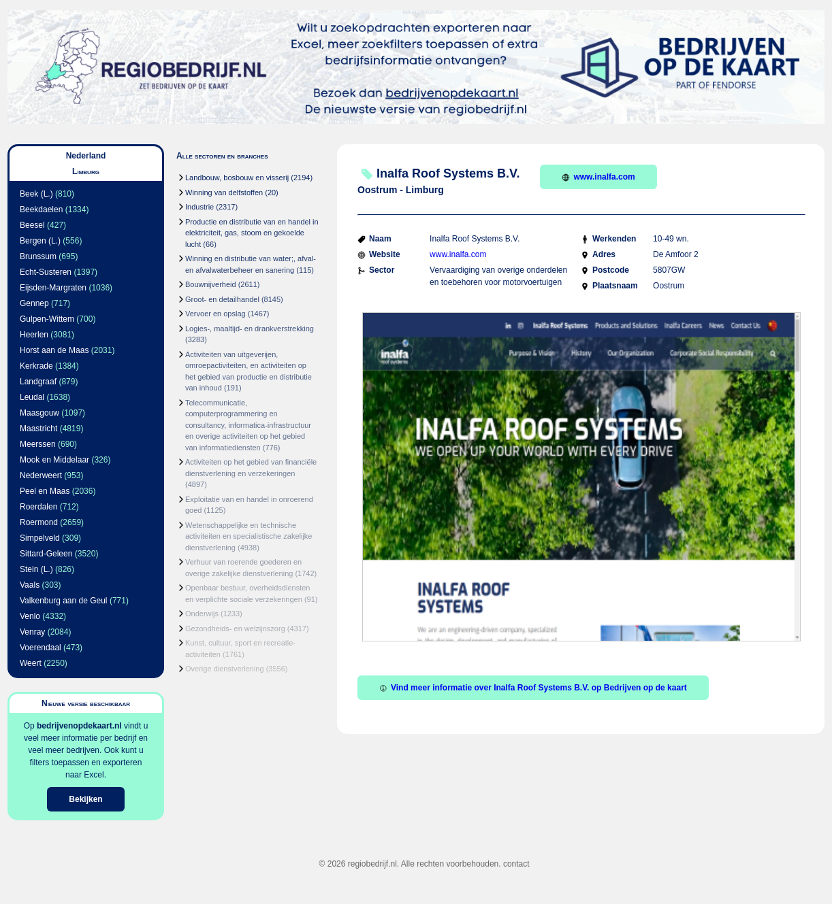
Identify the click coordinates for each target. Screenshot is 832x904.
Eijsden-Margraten (53, 287)
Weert (31, 663)
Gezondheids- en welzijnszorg (235, 628)
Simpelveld (40, 538)
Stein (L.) (36, 569)
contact (516, 864)
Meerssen (38, 444)
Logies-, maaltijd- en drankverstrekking (249, 328)
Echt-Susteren (45, 272)
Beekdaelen (41, 209)
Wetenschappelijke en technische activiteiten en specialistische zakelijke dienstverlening (248, 536)
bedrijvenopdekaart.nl (79, 726)
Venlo (30, 616)
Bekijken (85, 799)
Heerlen (34, 334)
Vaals (29, 585)
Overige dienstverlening (224, 669)
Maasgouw (39, 413)
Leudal (32, 397)
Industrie (199, 207)
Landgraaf (38, 381)
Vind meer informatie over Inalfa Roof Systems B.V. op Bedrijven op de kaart (533, 687)
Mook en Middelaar (54, 460)
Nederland (86, 156)
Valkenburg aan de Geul (64, 600)
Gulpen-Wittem (47, 319)
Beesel (32, 225)
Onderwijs (202, 613)
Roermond (39, 522)
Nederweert (41, 475)
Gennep (34, 303)
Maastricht (38, 428)
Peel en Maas (44, 491)
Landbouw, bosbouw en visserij (237, 177)
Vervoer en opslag (215, 313)
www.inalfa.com (598, 177)
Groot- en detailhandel (222, 299)
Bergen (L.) (40, 241)
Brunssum (38, 256)
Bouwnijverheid (210, 284)
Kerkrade (36, 366)
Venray (32, 632)
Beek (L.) (36, 194)
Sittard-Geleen (46, 553)
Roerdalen (38, 507)
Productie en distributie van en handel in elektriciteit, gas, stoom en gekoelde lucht (252, 233)
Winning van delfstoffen (224, 192)
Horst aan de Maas (54, 350)
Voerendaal (40, 647)
